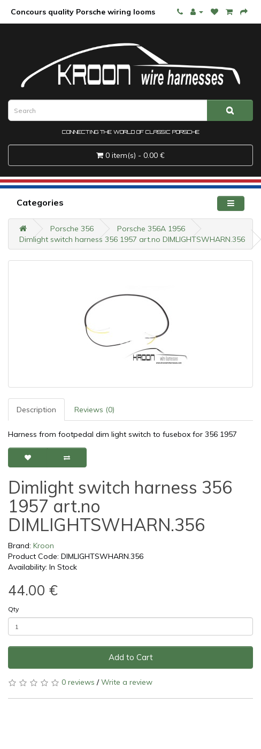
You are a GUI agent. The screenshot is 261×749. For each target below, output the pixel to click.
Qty (13, 609)
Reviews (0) (94, 409)
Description (36, 409)
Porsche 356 (72, 228)
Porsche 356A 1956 (151, 228)
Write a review (126, 682)
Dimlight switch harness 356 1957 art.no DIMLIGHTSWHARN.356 (132, 239)
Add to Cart (131, 657)
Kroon (43, 545)
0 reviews (78, 682)
